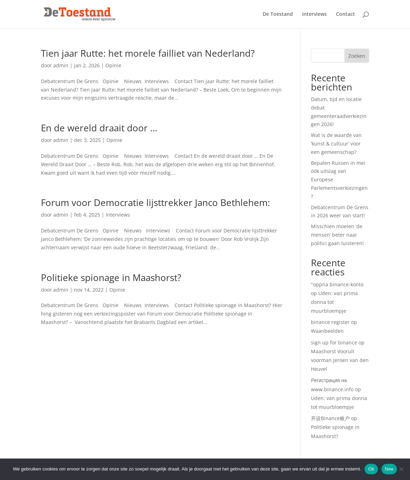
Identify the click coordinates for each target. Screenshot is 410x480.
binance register (330, 322)
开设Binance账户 (330, 418)
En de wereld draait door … (99, 127)
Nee (389, 469)
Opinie (113, 65)
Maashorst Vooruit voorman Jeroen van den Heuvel (340, 360)
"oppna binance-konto (337, 284)
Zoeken (356, 55)
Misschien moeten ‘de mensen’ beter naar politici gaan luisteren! (337, 235)
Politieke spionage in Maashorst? (111, 277)
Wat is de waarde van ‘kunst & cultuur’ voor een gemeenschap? (336, 143)
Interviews (314, 14)
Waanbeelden (327, 331)
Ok (371, 469)
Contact (345, 14)
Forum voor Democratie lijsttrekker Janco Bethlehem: (155, 202)
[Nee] (401, 469)
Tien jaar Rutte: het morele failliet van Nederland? (148, 53)
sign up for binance (334, 342)
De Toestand (278, 14)
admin (60, 65)
